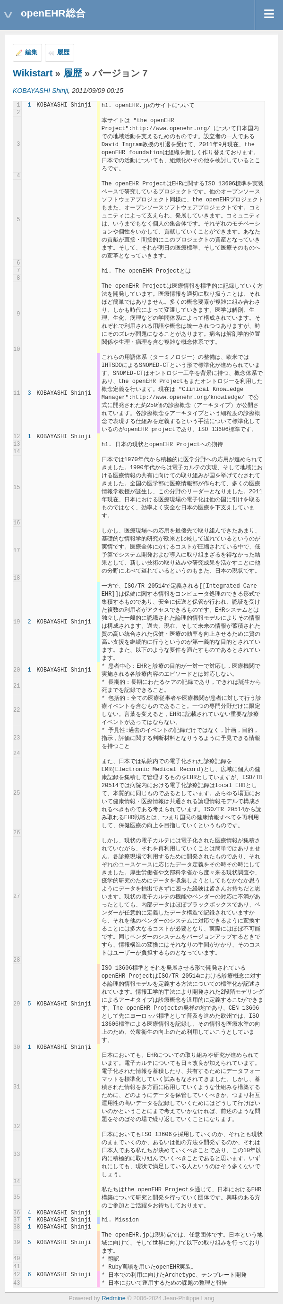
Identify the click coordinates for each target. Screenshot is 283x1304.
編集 (31, 52)
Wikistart (32, 73)
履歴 (63, 52)
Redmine (113, 1298)
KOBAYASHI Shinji (40, 90)
